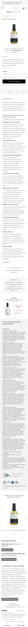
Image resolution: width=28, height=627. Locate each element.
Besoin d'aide (6, 85)
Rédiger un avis (7, 549)
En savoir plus (6, 67)
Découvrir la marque (10, 599)
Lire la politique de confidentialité (8, 619)
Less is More (8, 16)
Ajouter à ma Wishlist (19, 85)
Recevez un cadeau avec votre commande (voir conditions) (14, 50)
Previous (26, 514)
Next (26, 518)
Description (8, 99)
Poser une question (9, 559)
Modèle (5, 71)
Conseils (6, 262)
